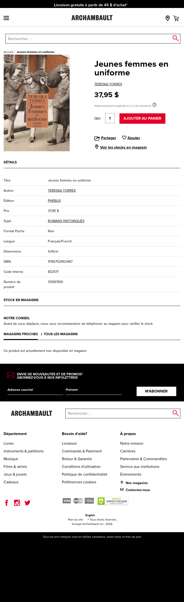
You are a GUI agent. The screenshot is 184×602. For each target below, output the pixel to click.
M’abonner (156, 391)
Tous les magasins (61, 334)
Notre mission (131, 443)
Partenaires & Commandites (143, 459)
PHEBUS (54, 200)
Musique (11, 459)
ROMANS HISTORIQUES (66, 221)
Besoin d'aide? (74, 433)
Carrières (127, 451)
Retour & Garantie (77, 459)
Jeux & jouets (15, 474)
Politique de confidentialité (84, 474)
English (90, 515)
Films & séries (15, 466)
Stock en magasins (21, 300)
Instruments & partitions (24, 451)
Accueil (8, 52)
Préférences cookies (79, 482)
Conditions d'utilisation (81, 466)
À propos (128, 433)
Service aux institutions (139, 466)
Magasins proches (21, 334)
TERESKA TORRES (108, 84)
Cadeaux (11, 482)
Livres (9, 443)
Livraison (69, 443)
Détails (10, 162)
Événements (130, 474)
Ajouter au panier (142, 118)
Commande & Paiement (82, 451)
